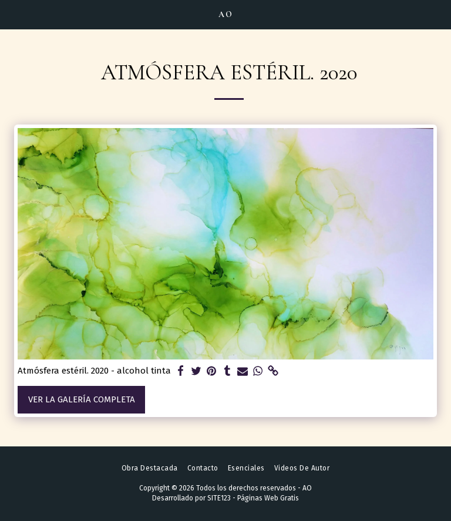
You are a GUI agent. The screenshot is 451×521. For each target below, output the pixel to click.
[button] (13, 14)
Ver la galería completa (81, 399)
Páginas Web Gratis (268, 498)
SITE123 (219, 498)
